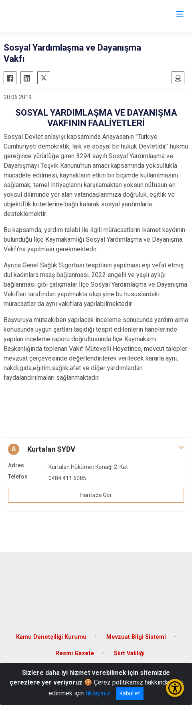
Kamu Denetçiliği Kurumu (51, 637)
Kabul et (129, 693)
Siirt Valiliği (129, 653)
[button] (96, 449)
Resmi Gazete (74, 653)
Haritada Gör (96, 495)
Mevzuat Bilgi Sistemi (136, 637)
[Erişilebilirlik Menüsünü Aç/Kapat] (175, 688)
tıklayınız (97, 693)
